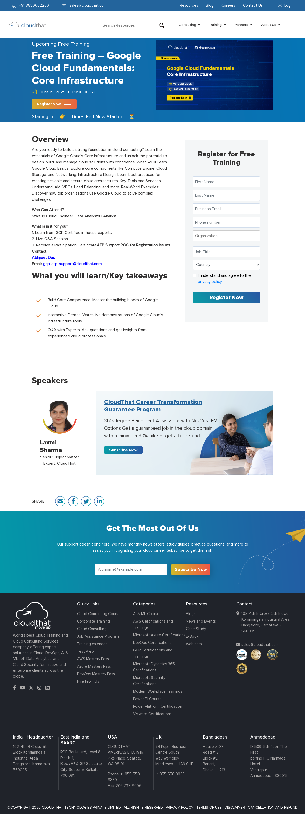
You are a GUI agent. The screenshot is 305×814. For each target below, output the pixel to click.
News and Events (201, 621)
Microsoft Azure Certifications (159, 635)
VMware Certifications (152, 714)
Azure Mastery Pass (94, 666)
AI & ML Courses (147, 613)
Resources (189, 5)
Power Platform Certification (157, 706)
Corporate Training (93, 621)
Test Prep (85, 651)
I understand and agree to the (224, 278)
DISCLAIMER (235, 807)
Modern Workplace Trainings (157, 691)
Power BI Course (147, 698)
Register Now (49, 104)
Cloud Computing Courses (99, 613)
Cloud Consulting (92, 628)
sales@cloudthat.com (260, 644)
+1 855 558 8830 (170, 774)
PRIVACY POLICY (179, 807)
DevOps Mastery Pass (96, 674)
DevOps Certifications (152, 642)
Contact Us (253, 5)
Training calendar (92, 643)
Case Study (196, 628)
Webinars (194, 643)
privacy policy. (210, 281)
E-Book (192, 636)
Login (286, 5)
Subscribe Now (123, 450)
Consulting (187, 25)
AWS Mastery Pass (93, 659)
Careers (228, 5)
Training (215, 25)
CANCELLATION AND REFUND (273, 807)
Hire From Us (88, 681)
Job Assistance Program (98, 636)
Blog (210, 5)
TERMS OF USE (209, 807)
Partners (241, 25)
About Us (268, 25)
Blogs (191, 613)
